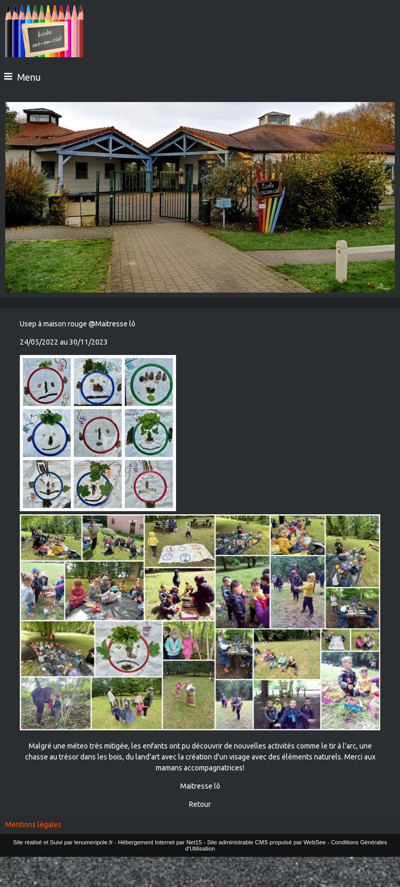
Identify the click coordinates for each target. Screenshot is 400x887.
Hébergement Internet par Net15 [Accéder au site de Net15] (160, 842)
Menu (29, 77)
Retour (200, 804)
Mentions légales (33, 824)
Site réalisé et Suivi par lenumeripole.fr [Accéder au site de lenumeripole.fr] (63, 842)
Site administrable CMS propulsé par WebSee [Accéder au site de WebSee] (266, 842)
